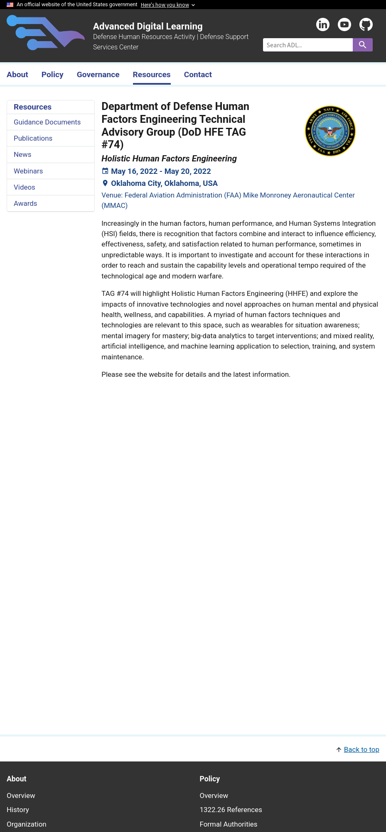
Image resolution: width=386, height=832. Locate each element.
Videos (24, 187)
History (18, 809)
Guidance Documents (47, 122)
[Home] (46, 45)
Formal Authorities (229, 824)
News (23, 154)
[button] (193, 749)
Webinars (28, 171)
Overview (21, 795)
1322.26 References (231, 809)
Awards (25, 203)
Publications (33, 138)
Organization (27, 824)
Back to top (361, 749)
